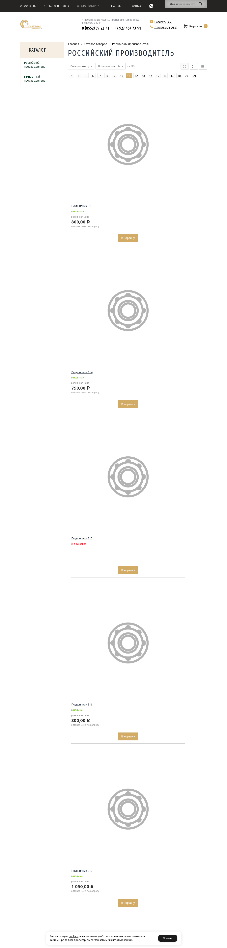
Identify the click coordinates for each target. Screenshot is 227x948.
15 (157, 76)
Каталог (37, 50)
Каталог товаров (95, 44)
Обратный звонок (166, 27)
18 (179, 76)
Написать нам (163, 21)
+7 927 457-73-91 (128, 28)
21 (194, 76)
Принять (167, 938)
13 (143, 76)
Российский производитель (131, 44)
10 (121, 76)
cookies (73, 936)
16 (164, 76)
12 (136, 76)
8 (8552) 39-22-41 (95, 28)
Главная (73, 44)
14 (150, 76)
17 (172, 76)
